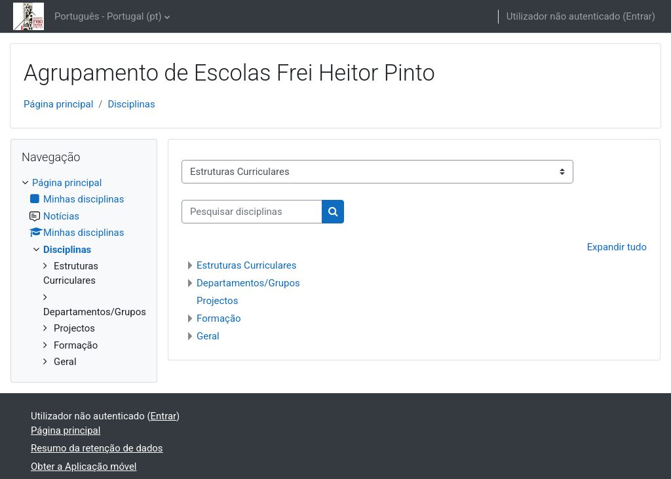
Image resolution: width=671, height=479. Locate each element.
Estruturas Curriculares (247, 265)
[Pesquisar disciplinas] (252, 211)
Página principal (58, 104)
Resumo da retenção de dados (97, 448)
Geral (208, 336)
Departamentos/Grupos (248, 283)
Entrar (639, 16)
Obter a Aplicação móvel (83, 466)
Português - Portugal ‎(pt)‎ (108, 16)
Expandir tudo (617, 247)
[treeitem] (84, 273)
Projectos (217, 301)
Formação (219, 318)
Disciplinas (131, 104)
